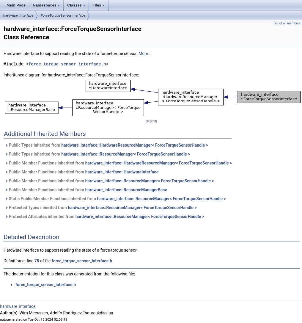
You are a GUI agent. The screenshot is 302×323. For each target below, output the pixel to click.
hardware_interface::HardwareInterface (122, 172)
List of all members (287, 23)
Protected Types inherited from (101, 207)
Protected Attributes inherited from (104, 216)
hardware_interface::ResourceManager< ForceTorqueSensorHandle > (125, 154)
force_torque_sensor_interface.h (67, 64)
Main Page (16, 5)
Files (98, 5)
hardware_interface (18, 15)
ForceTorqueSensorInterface (63, 15)
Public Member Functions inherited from (118, 163)
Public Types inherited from (106, 145)
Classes (76, 5)
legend (151, 121)
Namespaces (46, 5)
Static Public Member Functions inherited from (115, 198)
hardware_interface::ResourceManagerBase (126, 189)
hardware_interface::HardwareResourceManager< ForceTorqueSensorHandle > (134, 145)
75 (36, 260)
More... (145, 53)
